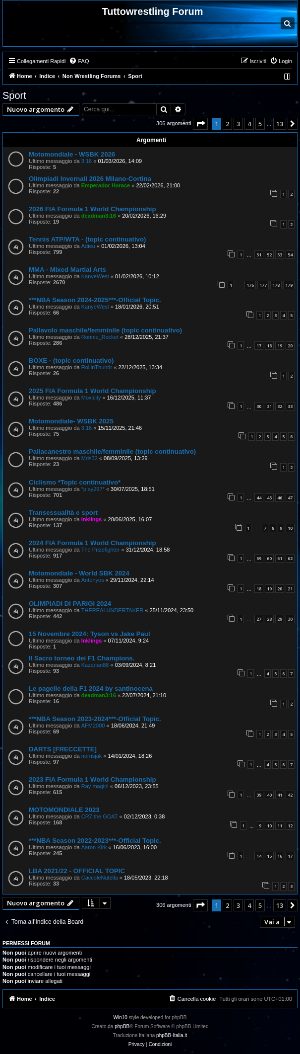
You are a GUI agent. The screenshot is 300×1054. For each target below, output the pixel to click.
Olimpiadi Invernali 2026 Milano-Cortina (90, 178)
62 (290, 558)
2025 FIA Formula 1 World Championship (92, 391)
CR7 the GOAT (99, 816)
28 (269, 619)
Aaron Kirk (94, 847)
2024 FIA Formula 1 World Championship (92, 543)
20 (290, 345)
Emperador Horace (105, 185)
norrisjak (91, 756)
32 (279, 406)
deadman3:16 (98, 216)
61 (279, 558)
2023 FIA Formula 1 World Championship (92, 779)
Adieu (88, 246)
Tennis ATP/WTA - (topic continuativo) (87, 239)
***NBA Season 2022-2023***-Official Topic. (95, 840)
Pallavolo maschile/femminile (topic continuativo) (105, 330)
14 (258, 856)
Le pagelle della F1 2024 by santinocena (91, 688)
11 (279, 825)
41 (279, 795)
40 (269, 795)
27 (258, 619)
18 (269, 345)
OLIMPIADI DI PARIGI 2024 (70, 603)
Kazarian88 (95, 665)
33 (290, 406)
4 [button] (249, 123)
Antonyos (92, 580)
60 (269, 558)
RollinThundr (96, 367)
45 (269, 497)
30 (258, 406)
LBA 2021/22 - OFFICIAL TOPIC (77, 871)
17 (258, 345)
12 (290, 825)
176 (250, 285)
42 (290, 795)
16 (279, 856)
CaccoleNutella (99, 878)
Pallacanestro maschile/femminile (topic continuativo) (112, 451)
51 (258, 254)
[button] (200, 124)
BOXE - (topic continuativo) (71, 360)
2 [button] (227, 123)
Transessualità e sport (63, 512)
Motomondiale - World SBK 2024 (79, 573)
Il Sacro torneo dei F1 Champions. (81, 658)
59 (258, 558)
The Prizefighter (100, 550)
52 (269, 254)
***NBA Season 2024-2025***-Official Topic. (95, 300)
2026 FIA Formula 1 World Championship (92, 209)
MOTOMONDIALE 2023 (64, 809)
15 (269, 856)
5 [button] (260, 123)
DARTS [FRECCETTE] (63, 749)
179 (289, 285)
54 (290, 254)
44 (258, 497)
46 (279, 497)
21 (290, 588)
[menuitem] (79, 61)
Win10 (120, 1017)
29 (279, 619)
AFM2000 (93, 726)
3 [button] (238, 123)
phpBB (122, 1026)
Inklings (91, 519)
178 (276, 285)
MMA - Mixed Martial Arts (67, 269)
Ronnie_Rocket (100, 337)
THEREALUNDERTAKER (112, 610)
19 (279, 345)
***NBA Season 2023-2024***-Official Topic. (95, 719)
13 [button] (279, 123)
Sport (14, 95)
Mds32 (89, 458)
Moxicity (91, 398)
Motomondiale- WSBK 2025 (71, 421)
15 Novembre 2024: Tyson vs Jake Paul (89, 634)
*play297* (93, 489)
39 (258, 795)
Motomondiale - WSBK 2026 (72, 154)
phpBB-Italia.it (171, 1035)
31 (269, 406)
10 (290, 528)
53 (279, 254)
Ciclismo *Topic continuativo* (74, 482)
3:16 (86, 161)
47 (290, 497)
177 (263, 285)
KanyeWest (95, 276)
